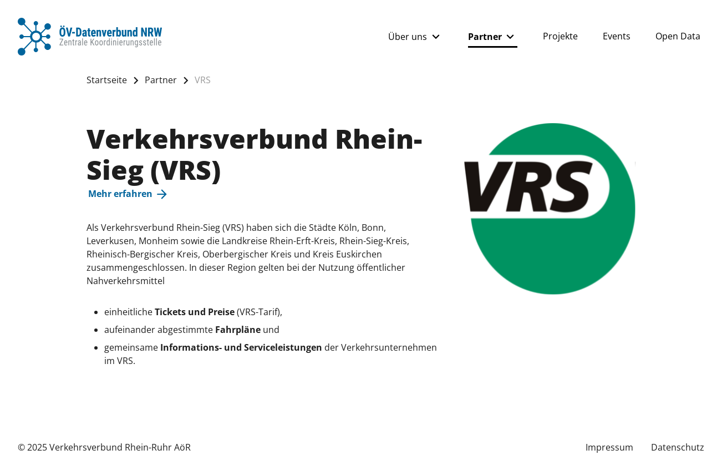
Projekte (560, 36)
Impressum (609, 447)
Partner (492, 36)
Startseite (107, 80)
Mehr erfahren (128, 194)
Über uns (415, 36)
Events (617, 36)
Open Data (677, 36)
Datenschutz (677, 447)
